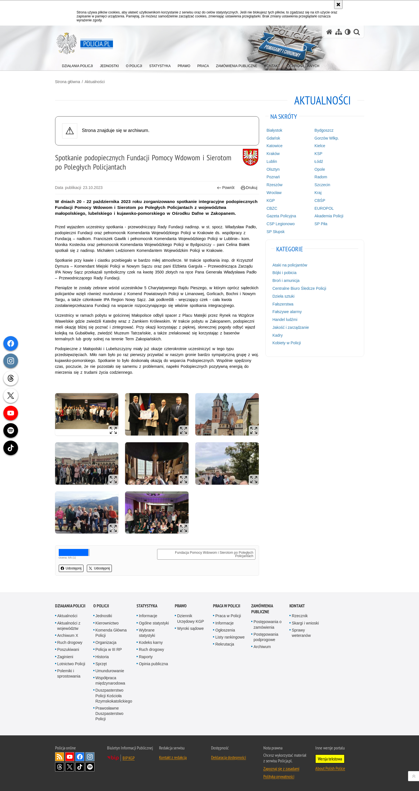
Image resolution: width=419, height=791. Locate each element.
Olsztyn (273, 169)
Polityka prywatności (278, 776)
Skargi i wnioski (305, 623)
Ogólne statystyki (154, 623)
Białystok (274, 130)
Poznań (273, 177)
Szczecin (322, 185)
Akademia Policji (328, 216)
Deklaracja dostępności (228, 757)
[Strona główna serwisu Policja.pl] (329, 31)
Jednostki (104, 616)
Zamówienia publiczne (262, 609)
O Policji (101, 606)
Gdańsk (273, 138)
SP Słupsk (275, 231)
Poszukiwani (68, 649)
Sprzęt (101, 664)
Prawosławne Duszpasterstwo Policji (110, 713)
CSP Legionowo (280, 224)
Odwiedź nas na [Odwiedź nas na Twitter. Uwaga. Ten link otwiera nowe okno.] (69, 766)
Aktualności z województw (68, 626)
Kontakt (297, 606)
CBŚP (319, 200)
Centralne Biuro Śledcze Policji (299, 288)
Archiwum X (67, 635)
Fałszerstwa (282, 304)
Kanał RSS (59, 756)
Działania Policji (70, 606)
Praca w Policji (226, 606)
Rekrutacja (224, 644)
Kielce (319, 145)
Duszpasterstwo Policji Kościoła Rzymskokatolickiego (114, 695)
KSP (318, 153)
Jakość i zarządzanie (290, 327)
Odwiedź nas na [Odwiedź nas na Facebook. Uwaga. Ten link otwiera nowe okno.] (79, 756)
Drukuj (249, 187)
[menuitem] (77, 65)
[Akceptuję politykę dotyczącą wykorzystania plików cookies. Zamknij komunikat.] (338, 4)
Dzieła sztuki (283, 296)
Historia (102, 657)
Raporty (146, 657)
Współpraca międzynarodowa (110, 680)
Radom (320, 177)
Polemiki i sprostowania (69, 673)
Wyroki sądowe (190, 628)
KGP (270, 200)
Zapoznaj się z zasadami (281, 768)
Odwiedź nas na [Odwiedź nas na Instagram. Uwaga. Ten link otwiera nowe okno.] (89, 756)
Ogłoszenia (225, 630)
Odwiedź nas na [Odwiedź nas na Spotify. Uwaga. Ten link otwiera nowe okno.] (89, 766)
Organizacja (106, 642)
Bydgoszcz (324, 130)
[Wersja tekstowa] (348, 31)
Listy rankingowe (229, 637)
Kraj (317, 192)
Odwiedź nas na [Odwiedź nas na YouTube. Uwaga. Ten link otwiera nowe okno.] (69, 756)
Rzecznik (300, 616)
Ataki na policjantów (289, 265)
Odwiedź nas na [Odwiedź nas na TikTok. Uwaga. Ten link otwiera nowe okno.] (79, 766)
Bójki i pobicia (284, 272)
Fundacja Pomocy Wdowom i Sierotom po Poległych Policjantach (214, 554)
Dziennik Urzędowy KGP (190, 618)
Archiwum (262, 646)
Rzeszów (274, 185)
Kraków (273, 153)
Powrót (225, 187)
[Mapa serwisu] (338, 31)
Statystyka (147, 606)
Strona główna (67, 81)
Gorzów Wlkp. (326, 138)
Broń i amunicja (286, 280)
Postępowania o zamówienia (267, 624)
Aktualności (95, 81)
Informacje (148, 616)
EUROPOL (324, 208)
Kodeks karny (151, 642)
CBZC (271, 208)
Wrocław (273, 192)
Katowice (274, 145)
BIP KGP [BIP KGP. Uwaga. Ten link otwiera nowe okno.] (129, 758)
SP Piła (320, 224)
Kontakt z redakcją (173, 757)
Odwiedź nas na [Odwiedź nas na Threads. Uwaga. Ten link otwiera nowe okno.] (59, 766)
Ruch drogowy (70, 642)
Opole (319, 169)
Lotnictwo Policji (71, 664)
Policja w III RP (109, 649)
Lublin (271, 161)
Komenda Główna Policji (111, 633)
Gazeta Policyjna (281, 216)
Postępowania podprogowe (265, 637)
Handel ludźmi (284, 319)
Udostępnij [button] (71, 568)
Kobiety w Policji (286, 343)
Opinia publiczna (153, 664)
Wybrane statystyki (147, 633)
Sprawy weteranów (301, 633)
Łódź (318, 161)
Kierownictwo (107, 623)
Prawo (181, 606)
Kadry (277, 335)
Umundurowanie (110, 671)
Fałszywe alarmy (287, 311)
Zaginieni (65, 657)
